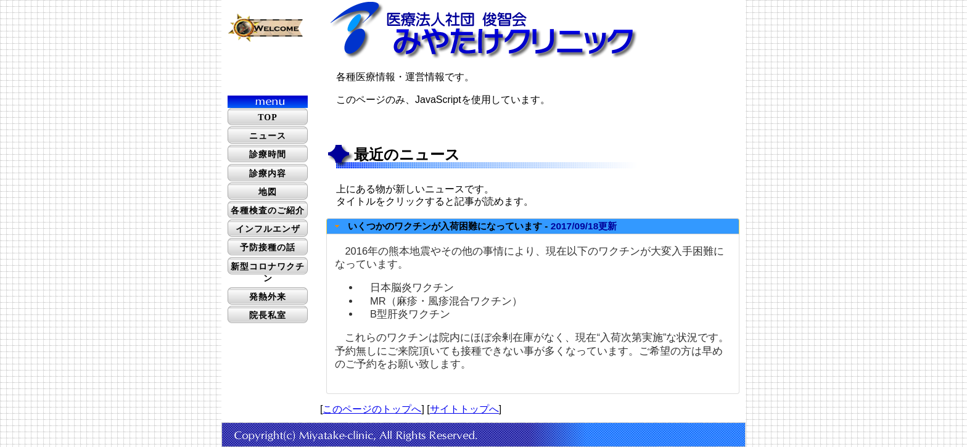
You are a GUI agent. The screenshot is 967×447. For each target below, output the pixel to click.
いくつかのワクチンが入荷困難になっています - (482, 226)
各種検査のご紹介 (268, 210)
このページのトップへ (372, 409)
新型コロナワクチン (268, 272)
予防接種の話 (267, 247)
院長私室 (267, 315)
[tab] (532, 226)
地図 (267, 192)
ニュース (267, 136)
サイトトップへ (464, 409)
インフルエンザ (268, 229)
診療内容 (267, 173)
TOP (268, 117)
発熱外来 (267, 296)
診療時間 (267, 154)
